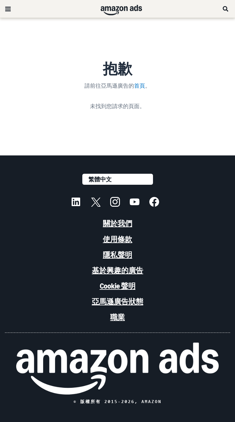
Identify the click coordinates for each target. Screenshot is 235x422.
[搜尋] (226, 9)
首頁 (139, 85)
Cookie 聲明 (118, 286)
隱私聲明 (117, 254)
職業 (117, 317)
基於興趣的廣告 (117, 270)
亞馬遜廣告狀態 (117, 301)
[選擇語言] (117, 179)
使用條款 (117, 239)
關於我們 (117, 223)
